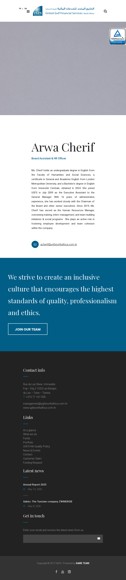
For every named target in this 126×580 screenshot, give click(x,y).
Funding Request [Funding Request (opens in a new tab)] (32, 462)
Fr (20, 9)
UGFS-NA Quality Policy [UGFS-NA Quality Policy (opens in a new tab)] (36, 446)
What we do (30, 434)
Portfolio (28, 442)
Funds (26, 438)
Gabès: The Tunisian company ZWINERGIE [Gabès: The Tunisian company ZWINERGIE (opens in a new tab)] (47, 501)
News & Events (31, 450)
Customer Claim (32, 458)
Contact (27, 454)
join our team (28, 329)
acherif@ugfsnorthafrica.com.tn (44, 244)
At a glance (29, 430)
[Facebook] (56, 571)
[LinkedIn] (69, 571)
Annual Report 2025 (34, 484)
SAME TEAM (82, 563)
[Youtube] (62, 571)
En (26, 9)
